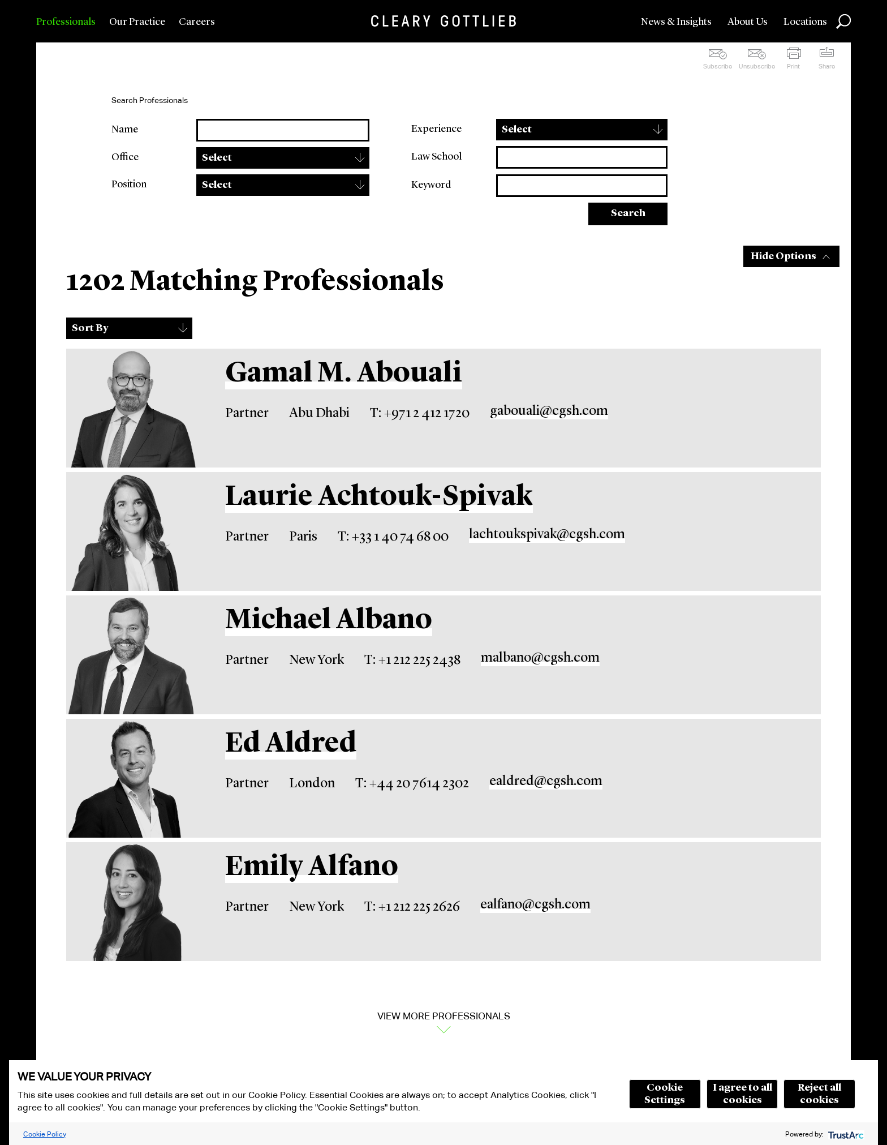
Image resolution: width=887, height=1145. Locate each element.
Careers (197, 22)
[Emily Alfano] (131, 901)
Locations (805, 22)
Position (129, 184)
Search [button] (843, 21)
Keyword (431, 185)
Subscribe (717, 66)
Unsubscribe (757, 66)
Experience (436, 129)
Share (827, 66)
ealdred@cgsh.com (545, 781)
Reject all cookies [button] (819, 1094)
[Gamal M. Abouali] (131, 408)
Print (793, 66)
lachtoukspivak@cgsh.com (547, 535)
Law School (436, 157)
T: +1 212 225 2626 (412, 907)
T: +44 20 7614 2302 (412, 784)
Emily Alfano (311, 868)
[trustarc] (845, 1134)
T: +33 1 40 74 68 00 (393, 537)
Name (124, 130)
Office (125, 157)
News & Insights (676, 22)
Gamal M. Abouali (343, 374)
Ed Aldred (290, 744)
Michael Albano (328, 621)
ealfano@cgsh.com (535, 905)
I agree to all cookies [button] (742, 1094)
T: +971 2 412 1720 (420, 414)
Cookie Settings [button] (664, 1094)
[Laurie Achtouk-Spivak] (131, 531)
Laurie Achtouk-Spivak (379, 497)
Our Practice (137, 22)
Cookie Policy (44, 1134)
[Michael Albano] (131, 654)
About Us (747, 22)
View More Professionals (443, 1016)
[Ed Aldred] (131, 778)
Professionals (66, 22)
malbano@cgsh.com (540, 658)
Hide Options (783, 256)
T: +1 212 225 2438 (412, 660)
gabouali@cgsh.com (549, 411)
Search (628, 213)
